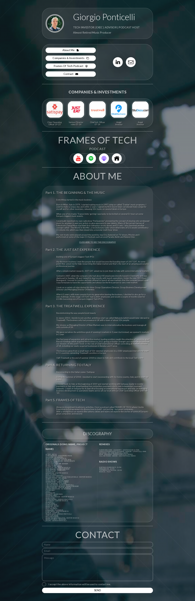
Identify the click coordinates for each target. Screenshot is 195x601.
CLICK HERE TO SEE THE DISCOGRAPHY (97, 242)
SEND (97, 590)
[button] (71, 50)
